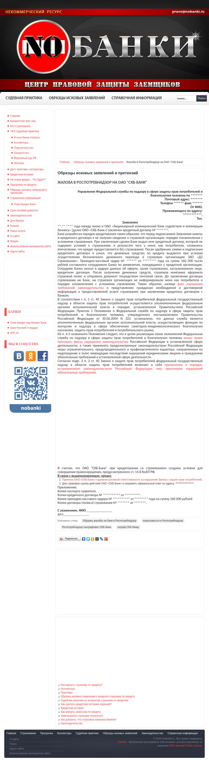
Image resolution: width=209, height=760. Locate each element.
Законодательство (72, 723)
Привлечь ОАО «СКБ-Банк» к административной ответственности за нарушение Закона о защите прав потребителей (132, 479)
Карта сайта (17, 748)
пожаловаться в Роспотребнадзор (163, 520)
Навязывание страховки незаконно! (82, 715)
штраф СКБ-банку (128, 527)
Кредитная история (72, 708)
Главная (65, 162)
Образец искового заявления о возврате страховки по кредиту (98, 696)
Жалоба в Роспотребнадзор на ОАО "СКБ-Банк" (102, 183)
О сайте (14, 739)
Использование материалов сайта (30, 753)
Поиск (202, 98)
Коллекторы (68, 688)
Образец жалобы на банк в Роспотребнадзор (109, 520)
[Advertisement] (28, 281)
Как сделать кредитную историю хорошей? (86, 704)
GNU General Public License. (186, 745)
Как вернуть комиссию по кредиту (81, 711)
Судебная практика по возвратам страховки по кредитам (94, 700)
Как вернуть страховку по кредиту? (81, 684)
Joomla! (122, 742)
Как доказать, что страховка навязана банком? (88, 719)
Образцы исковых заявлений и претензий (98, 162)
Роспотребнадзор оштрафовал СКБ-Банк (86, 527)
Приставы (67, 692)
